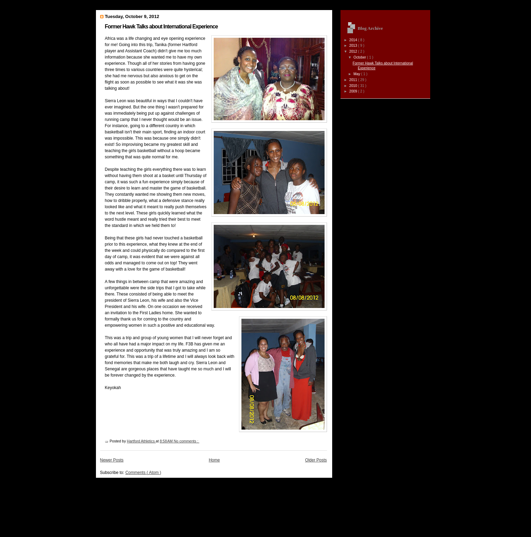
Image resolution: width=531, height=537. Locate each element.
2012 (353, 51)
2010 (353, 86)
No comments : (187, 441)
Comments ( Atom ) (143, 472)
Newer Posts (112, 460)
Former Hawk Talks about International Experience (161, 26)
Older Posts (316, 460)
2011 (353, 80)
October (360, 57)
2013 (353, 45)
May (357, 74)
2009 (353, 91)
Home (214, 460)
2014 (353, 40)
